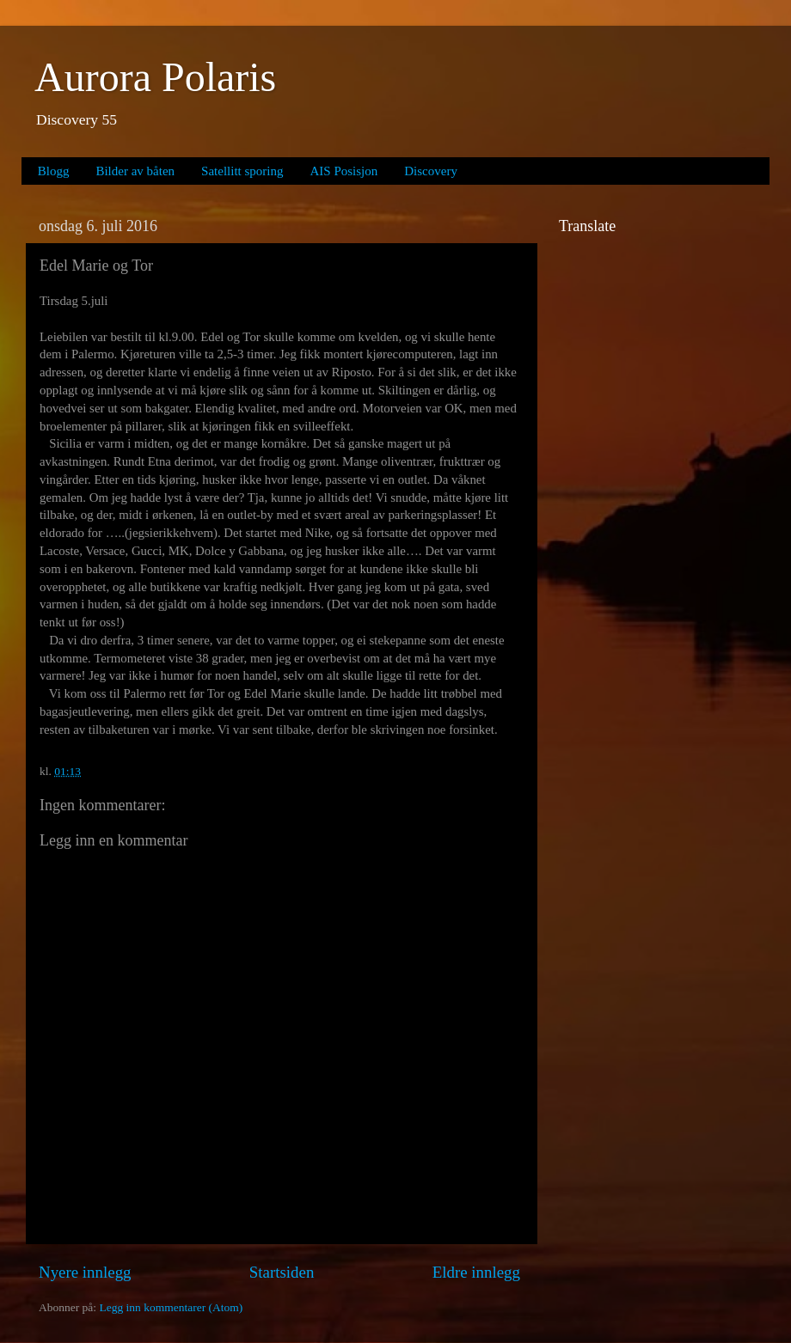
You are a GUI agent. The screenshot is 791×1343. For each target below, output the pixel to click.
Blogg (54, 171)
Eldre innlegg (476, 1272)
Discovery (430, 171)
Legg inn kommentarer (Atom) (170, 1307)
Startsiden (282, 1272)
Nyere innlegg (85, 1272)
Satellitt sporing (242, 171)
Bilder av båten (135, 171)
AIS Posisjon (344, 171)
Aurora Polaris (155, 77)
